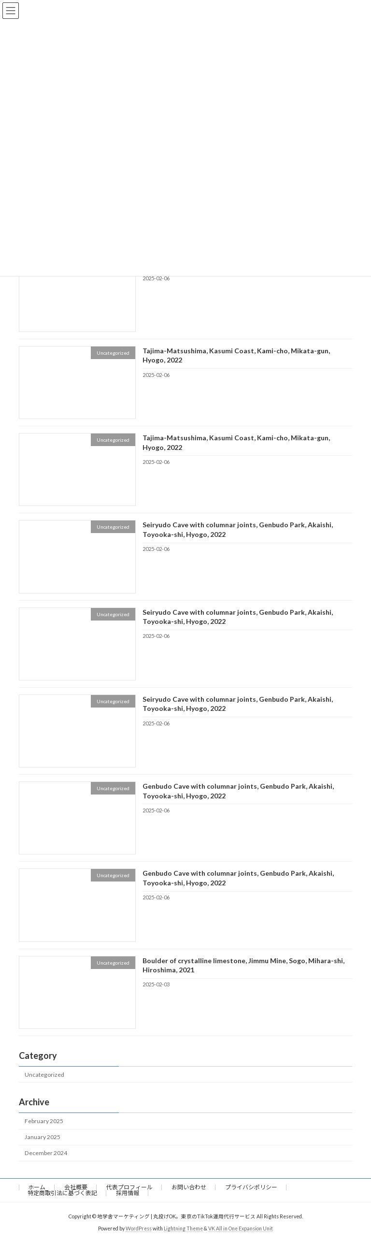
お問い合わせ (188, 1187)
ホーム (36, 1187)
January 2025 (42, 1137)
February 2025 (44, 1121)
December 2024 (46, 1152)
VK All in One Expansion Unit (240, 1228)
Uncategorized (44, 1074)
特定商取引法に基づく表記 (62, 1193)
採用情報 (127, 1193)
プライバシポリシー (251, 1187)
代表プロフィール (129, 1187)
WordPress (139, 1228)
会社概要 (75, 1187)
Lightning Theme (183, 1228)
